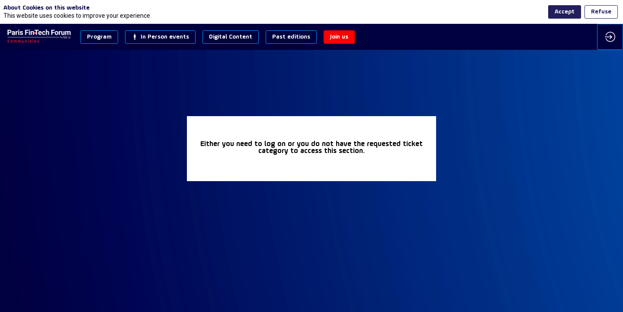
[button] (99, 37)
